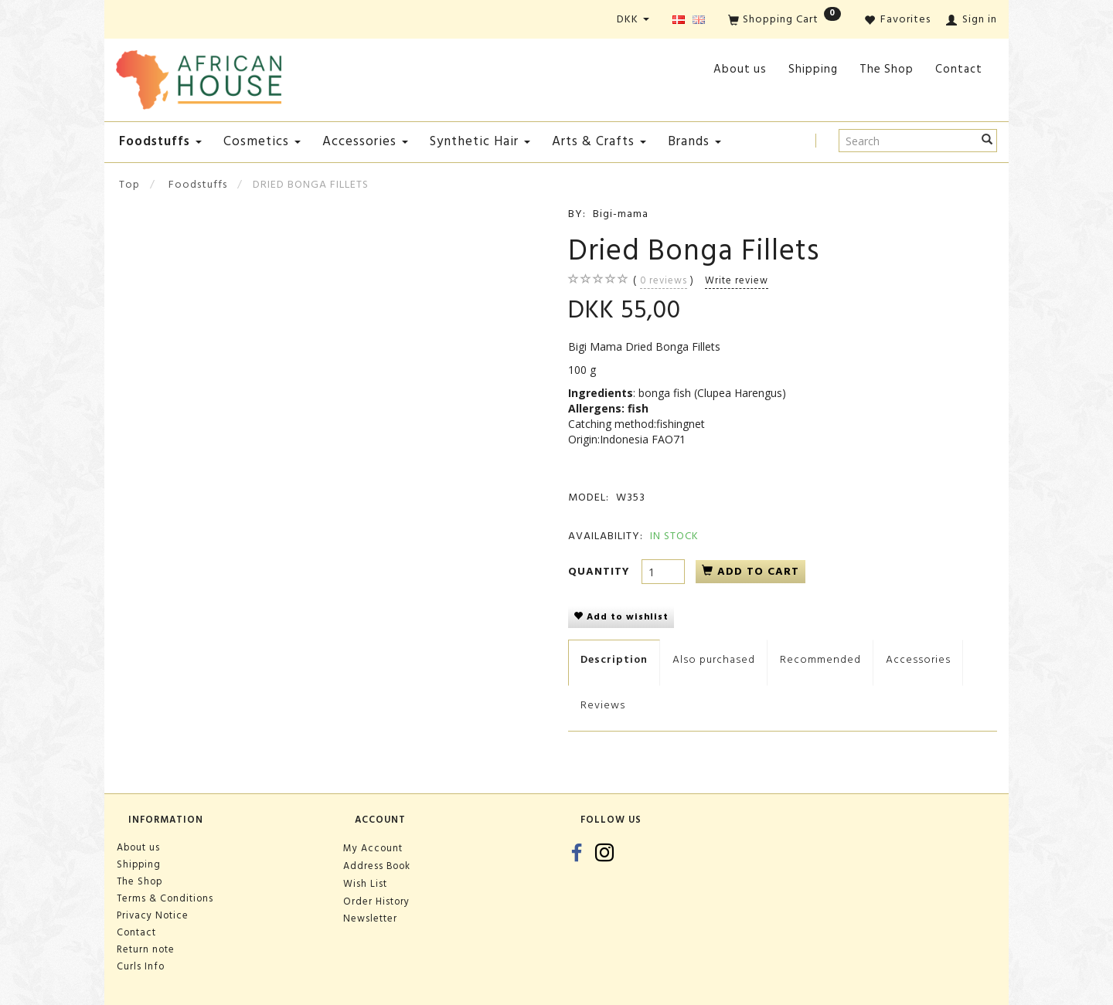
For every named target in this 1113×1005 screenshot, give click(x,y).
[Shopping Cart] (784, 20)
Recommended (820, 659)
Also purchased (713, 659)
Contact (958, 69)
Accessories (918, 659)
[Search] (987, 140)
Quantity (601, 571)
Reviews (602, 705)
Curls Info (141, 966)
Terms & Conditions (165, 898)
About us (740, 69)
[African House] (198, 77)
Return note (146, 949)
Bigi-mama (620, 213)
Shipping (813, 69)
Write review (736, 280)
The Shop (886, 69)
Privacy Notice (153, 915)
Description (614, 659)
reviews (663, 280)
